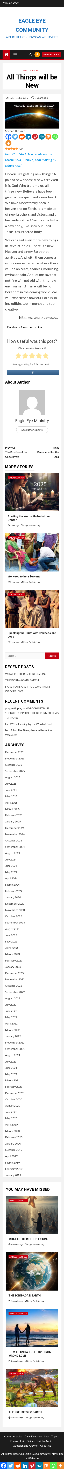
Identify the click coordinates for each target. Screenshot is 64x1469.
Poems (14, 1441)
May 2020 (11, 1118)
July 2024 (10, 859)
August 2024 (12, 853)
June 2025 (11, 790)
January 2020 (13, 1143)
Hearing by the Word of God (35, 724)
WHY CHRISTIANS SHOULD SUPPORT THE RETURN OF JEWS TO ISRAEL (32, 713)
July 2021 (10, 1061)
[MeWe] (42, 137)
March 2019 (12, 1162)
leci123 (9, 730)
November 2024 (15, 834)
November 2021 (15, 1042)
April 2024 (11, 878)
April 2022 (11, 1023)
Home (7, 1436)
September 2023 (15, 922)
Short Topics (16, 1373)
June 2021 (11, 1067)
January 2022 (13, 1036)
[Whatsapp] (55, 137)
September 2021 (15, 1048)
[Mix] (48, 137)
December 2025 (14, 752)
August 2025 (12, 777)
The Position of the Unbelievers (18, 451)
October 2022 (13, 985)
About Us (45, 1445)
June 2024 (11, 865)
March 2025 (12, 808)
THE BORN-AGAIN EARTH (22, 680)
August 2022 (12, 998)
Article (13, 1200)
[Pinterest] (35, 137)
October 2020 (13, 1099)
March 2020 (12, 1130)
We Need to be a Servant (24, 576)
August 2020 (12, 1105)
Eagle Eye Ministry (19, 97)
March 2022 (12, 1029)
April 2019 (11, 1156)
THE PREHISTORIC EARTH (25, 1412)
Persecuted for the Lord (45, 451)
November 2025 (15, 758)
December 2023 (14, 903)
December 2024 (14, 827)
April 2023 (11, 947)
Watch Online (51, 54)
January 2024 (13, 897)
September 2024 (15, 846)
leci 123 (9, 724)
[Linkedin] (28, 137)
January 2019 (13, 1175)
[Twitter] (15, 137)
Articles (17, 1436)
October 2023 (13, 916)
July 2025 (10, 783)
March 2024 (12, 884)
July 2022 (10, 1004)
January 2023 (13, 966)
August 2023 (12, 928)
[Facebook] (8, 137)
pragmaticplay (13, 708)
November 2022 (15, 979)
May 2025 (11, 796)
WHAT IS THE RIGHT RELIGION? (25, 673)
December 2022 (14, 973)
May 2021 (11, 1074)
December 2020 (14, 1093)
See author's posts (32, 429)
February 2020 (13, 1137)
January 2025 (13, 821)
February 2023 (13, 960)
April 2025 (11, 802)
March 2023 (12, 954)
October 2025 (13, 764)
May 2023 (11, 941)
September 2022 (15, 992)
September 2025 (15, 771)
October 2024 (13, 840)
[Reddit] (22, 137)
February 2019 (13, 1168)
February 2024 (13, 891)
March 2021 (12, 1080)
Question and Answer (25, 1445)
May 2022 (11, 1017)
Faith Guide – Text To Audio (36, 1441)
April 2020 (11, 1124)
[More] (8, 143)
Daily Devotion (31, 70)
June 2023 (11, 935)
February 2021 (13, 1086)
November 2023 (15, 909)
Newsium (57, 1453)
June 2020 (11, 1111)
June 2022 (11, 1010)
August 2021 (12, 1055)
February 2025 (13, 815)
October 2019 (13, 1149)
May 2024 (11, 872)
